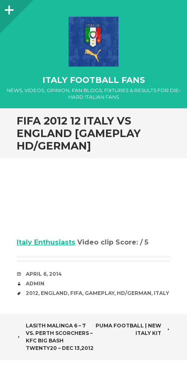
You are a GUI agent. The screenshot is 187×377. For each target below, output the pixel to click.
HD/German (134, 293)
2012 (32, 293)
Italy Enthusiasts (46, 242)
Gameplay (99, 293)
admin (35, 283)
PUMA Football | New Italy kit (133, 329)
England (54, 293)
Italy (161, 293)
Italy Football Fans (93, 80)
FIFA (76, 293)
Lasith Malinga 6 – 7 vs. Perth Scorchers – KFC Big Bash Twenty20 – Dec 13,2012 (55, 336)
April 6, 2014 (44, 274)
